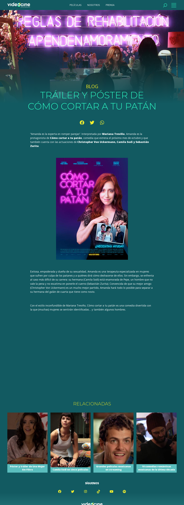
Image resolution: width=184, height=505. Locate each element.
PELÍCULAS (76, 5)
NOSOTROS (93, 5)
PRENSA (110, 5)
